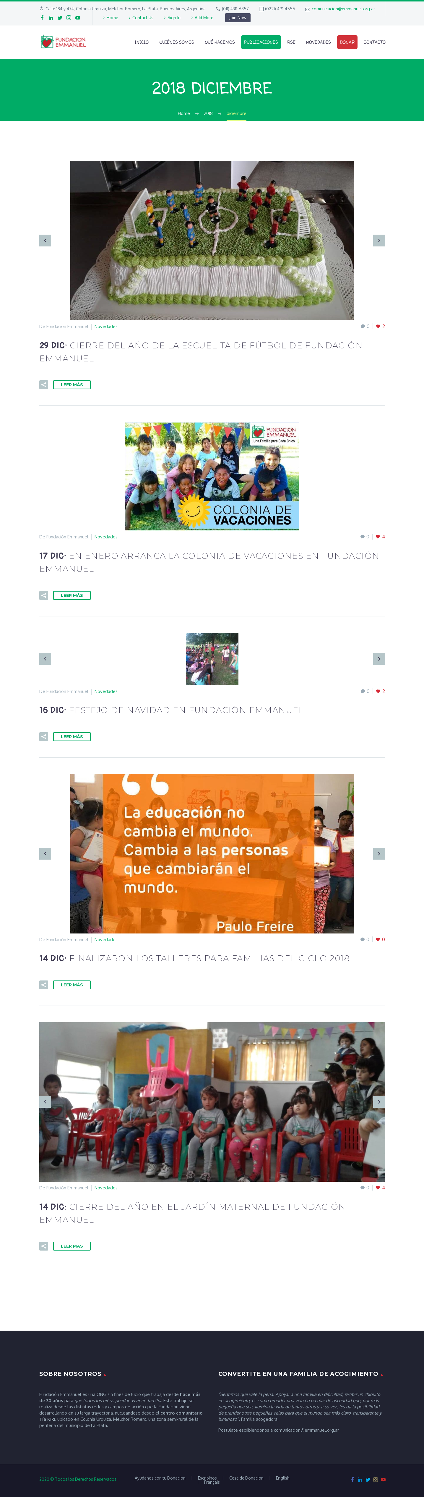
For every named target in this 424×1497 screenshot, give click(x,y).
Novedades (318, 42)
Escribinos (207, 1478)
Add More (204, 17)
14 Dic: (194, 959)
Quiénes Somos (176, 42)
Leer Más (72, 384)
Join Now (237, 17)
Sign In (174, 17)
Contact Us (142, 17)
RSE (291, 42)
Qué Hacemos (220, 42)
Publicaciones (261, 42)
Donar (347, 42)
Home (112, 17)
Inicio (142, 42)
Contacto (375, 42)
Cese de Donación (246, 1478)
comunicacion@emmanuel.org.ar (343, 8)
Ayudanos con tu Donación (160, 1478)
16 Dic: (171, 710)
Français (212, 1482)
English (282, 1478)
